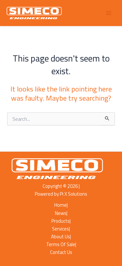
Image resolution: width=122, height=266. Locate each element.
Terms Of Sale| (61, 244)
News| (61, 213)
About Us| (61, 237)
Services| (61, 229)
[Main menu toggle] (108, 13)
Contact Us (61, 252)
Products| (61, 221)
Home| (61, 205)
